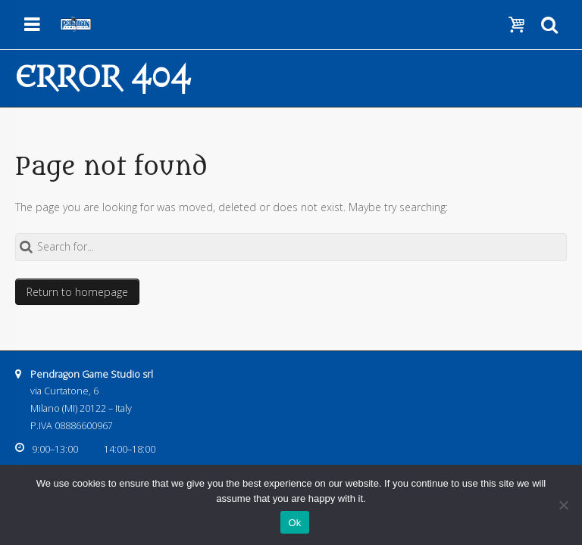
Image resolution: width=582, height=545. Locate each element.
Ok (294, 522)
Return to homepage (77, 292)
